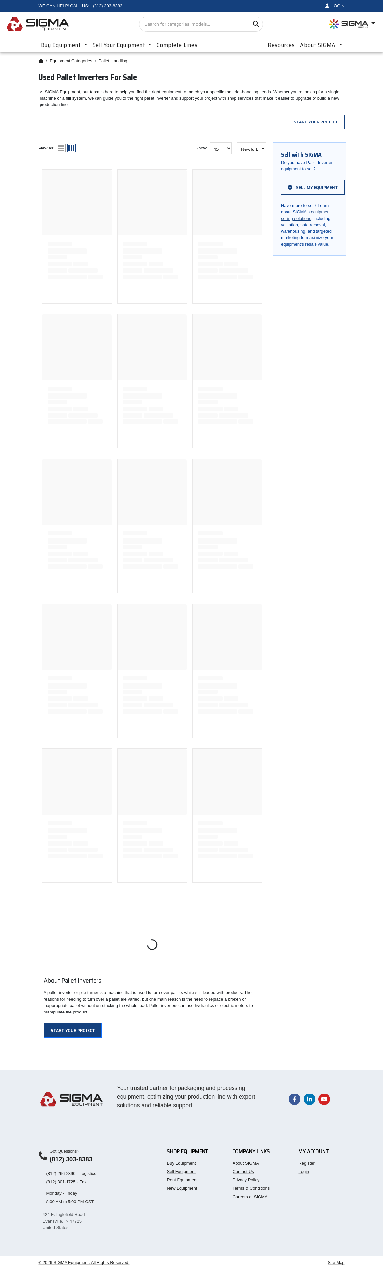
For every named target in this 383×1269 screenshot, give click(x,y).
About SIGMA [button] (318, 45)
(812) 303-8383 (71, 1159)
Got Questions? (64, 1151)
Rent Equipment (182, 1179)
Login (303, 1171)
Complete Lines (177, 45)
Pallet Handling (112, 60)
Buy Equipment (181, 1163)
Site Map (336, 1262)
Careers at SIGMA (250, 1196)
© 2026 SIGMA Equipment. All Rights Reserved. (84, 1262)
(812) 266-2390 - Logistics (71, 1173)
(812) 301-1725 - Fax (66, 1181)
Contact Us (243, 1171)
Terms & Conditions (251, 1188)
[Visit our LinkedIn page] (309, 1098)
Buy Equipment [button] (62, 45)
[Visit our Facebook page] (294, 1098)
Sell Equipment (181, 1171)
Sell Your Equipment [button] (120, 45)
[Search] (255, 24)
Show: (201, 148)
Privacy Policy (246, 1179)
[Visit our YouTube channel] (324, 1098)
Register (306, 1163)
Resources (281, 45)
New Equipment (182, 1188)
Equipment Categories (71, 60)
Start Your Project (316, 121)
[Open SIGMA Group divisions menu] (352, 24)
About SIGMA (246, 1163)
